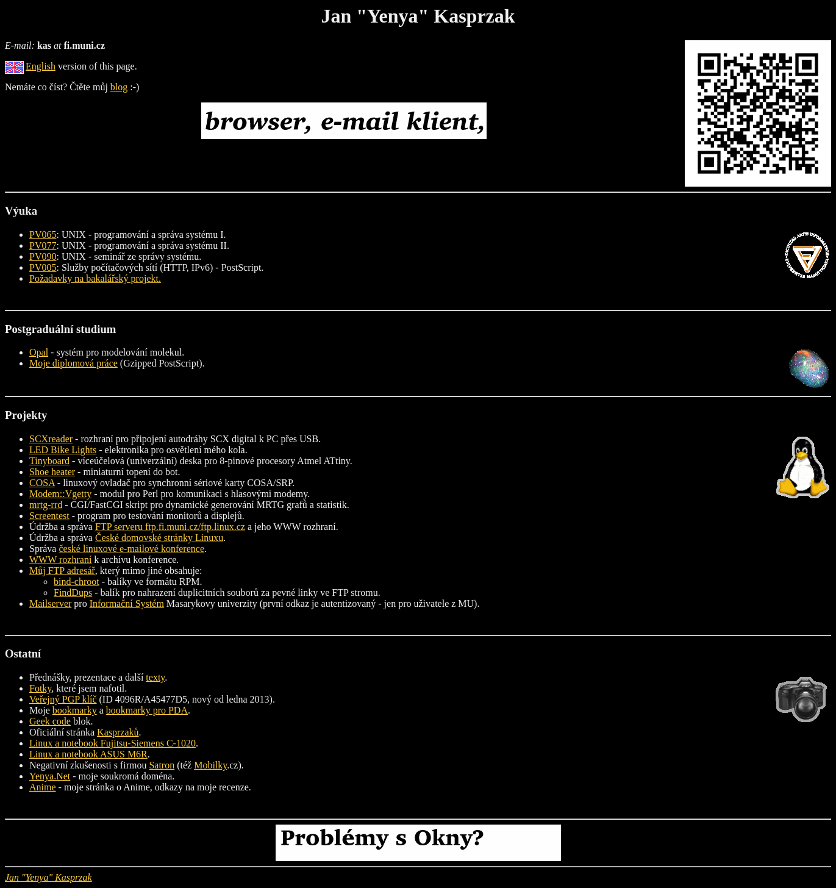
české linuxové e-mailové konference (131, 548)
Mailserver (50, 603)
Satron (161, 765)
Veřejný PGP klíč (63, 699)
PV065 (42, 234)
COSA (42, 483)
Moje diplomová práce (73, 363)
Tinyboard (49, 461)
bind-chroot (76, 581)
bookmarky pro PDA (147, 710)
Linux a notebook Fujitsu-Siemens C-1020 (112, 743)
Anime (42, 787)
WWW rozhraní (60, 559)
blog (118, 87)
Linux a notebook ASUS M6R (88, 754)
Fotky (40, 688)
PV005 (42, 267)
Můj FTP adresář (62, 570)
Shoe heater (52, 472)
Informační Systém (127, 603)
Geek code (50, 721)
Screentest (49, 515)
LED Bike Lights (62, 450)
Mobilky (210, 765)
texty (155, 677)
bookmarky (74, 710)
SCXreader (51, 439)
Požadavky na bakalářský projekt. (95, 278)
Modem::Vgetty (60, 494)
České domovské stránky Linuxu (159, 537)
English (40, 66)
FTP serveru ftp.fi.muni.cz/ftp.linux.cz (170, 526)
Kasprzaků (117, 732)
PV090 (42, 256)
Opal (38, 352)
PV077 (42, 245)
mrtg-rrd (45, 505)
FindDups (73, 592)
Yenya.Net (49, 776)
